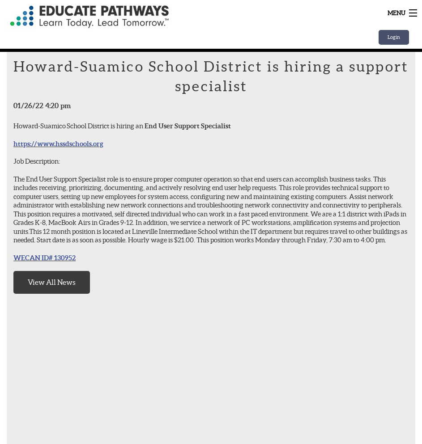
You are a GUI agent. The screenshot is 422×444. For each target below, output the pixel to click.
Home (118, 17)
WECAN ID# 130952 (44, 258)
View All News (52, 282)
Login (394, 37)
